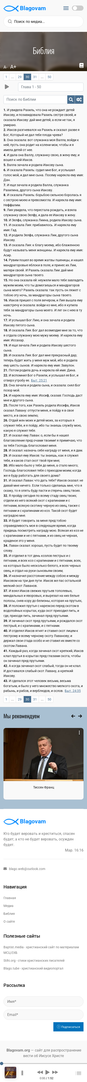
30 (27, 77)
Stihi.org (9, 960)
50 (49, 77)
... (12, 77)
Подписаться (68, 1027)
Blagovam (24, 8)
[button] (40, 1072)
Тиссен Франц (43, 787)
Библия (9, 913)
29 (20, 77)
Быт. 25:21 (39, 380)
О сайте (9, 921)
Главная (9, 898)
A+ (13, 67)
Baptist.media (13, 947)
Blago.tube (11, 968)
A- (5, 67)
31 (35, 77)
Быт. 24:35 (73, 691)
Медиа (8, 906)
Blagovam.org (18, 1050)
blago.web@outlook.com (24, 869)
